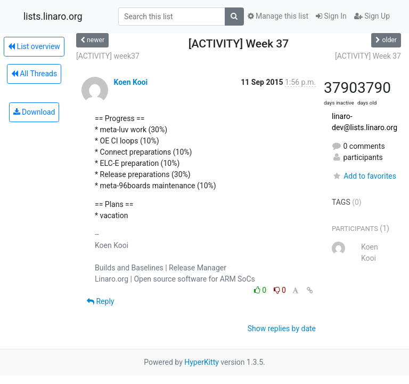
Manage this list (278, 16)
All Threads (34, 73)
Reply (100, 301)
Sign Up (372, 16)
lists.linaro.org (53, 16)
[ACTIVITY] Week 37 (368, 56)
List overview (34, 46)
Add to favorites (364, 176)
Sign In (331, 16)
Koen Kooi (130, 82)
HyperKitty (201, 362)
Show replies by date (282, 328)
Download (34, 112)
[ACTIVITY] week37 (108, 56)
